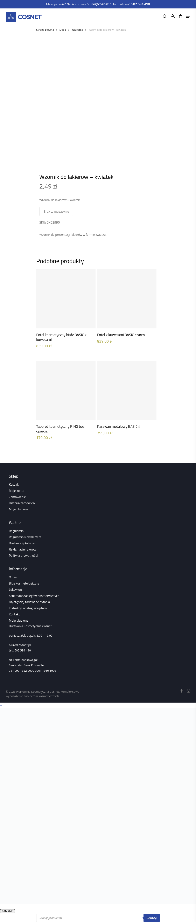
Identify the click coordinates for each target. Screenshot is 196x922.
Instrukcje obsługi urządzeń (28, 608)
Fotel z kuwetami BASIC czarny (121, 334)
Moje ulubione (18, 509)
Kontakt (14, 614)
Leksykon (15, 589)
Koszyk (14, 484)
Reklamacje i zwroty (22, 549)
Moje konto (16, 490)
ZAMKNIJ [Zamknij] (7, 911)
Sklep (63, 30)
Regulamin (16, 530)
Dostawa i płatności (22, 543)
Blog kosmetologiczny (24, 583)
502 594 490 (22, 650)
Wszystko (77, 30)
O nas (13, 577)
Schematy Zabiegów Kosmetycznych (34, 595)
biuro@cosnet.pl (20, 645)
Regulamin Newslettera (25, 537)
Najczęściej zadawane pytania (29, 602)
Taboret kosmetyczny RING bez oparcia (60, 429)
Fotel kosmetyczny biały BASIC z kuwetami (61, 337)
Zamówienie (17, 496)
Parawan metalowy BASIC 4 (118, 426)
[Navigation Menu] (188, 16)
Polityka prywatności (23, 555)
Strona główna (45, 30)
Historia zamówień (22, 503)
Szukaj (152, 918)
